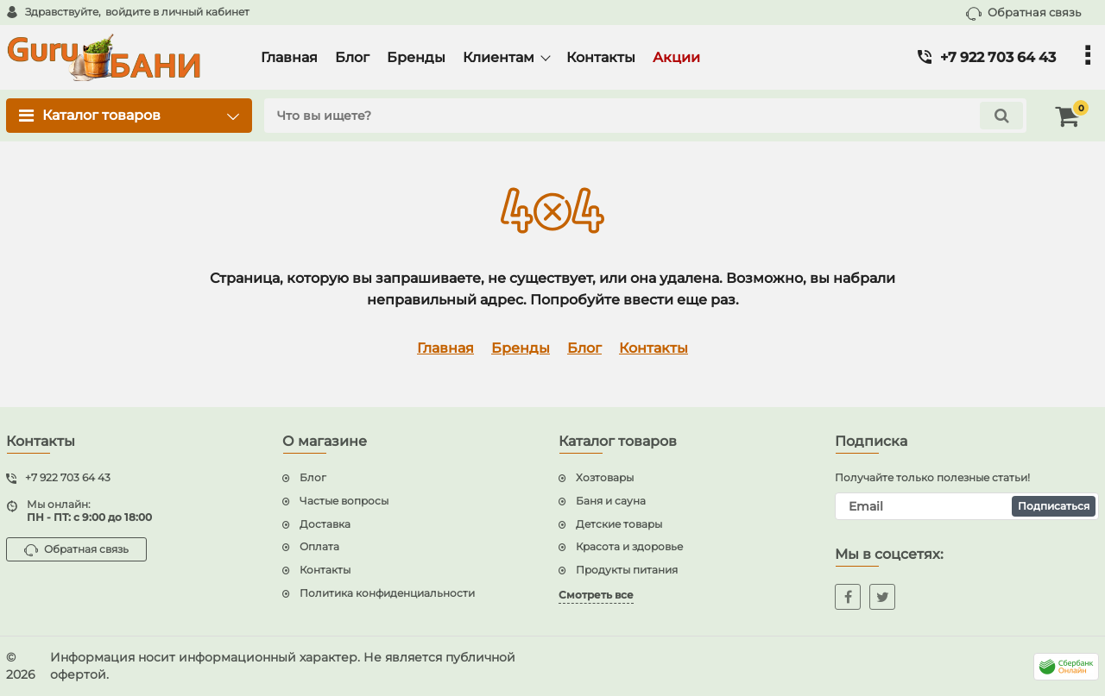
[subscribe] (967, 506)
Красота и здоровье (629, 546)
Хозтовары (605, 477)
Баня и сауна (611, 500)
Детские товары (619, 523)
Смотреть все (596, 594)
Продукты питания (627, 569)
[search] (645, 115)
